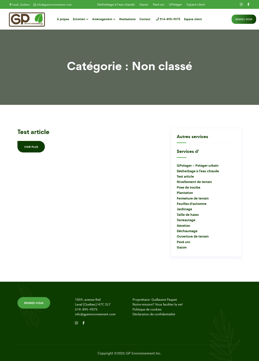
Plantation (185, 192)
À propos (63, 19)
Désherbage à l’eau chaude (116, 4)
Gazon (143, 4)
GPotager (175, 4)
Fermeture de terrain (193, 198)
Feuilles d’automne (191, 203)
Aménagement (102, 19)
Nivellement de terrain (194, 181)
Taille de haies (188, 214)
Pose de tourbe (188, 187)
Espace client (196, 4)
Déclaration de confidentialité (153, 314)
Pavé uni (158, 4)
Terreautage (186, 219)
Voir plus (31, 147)
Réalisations (127, 19)
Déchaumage (187, 230)
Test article (33, 131)
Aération (183, 225)
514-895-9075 (167, 19)
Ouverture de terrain (193, 236)
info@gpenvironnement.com (52, 4)
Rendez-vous (243, 19)
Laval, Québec (20, 4)
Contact (144, 19)
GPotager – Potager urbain (198, 165)
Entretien (79, 19)
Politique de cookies (147, 309)
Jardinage (184, 208)
